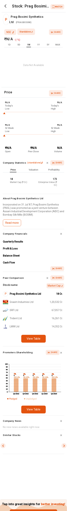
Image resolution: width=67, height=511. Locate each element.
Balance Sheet (11, 255)
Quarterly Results (13, 241)
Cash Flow (9, 262)
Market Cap (55, 285)
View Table (33, 338)
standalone (26, 32)
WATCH (57, 6)
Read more (12, 222)
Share (56, 32)
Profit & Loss (10, 248)
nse (10, 32)
